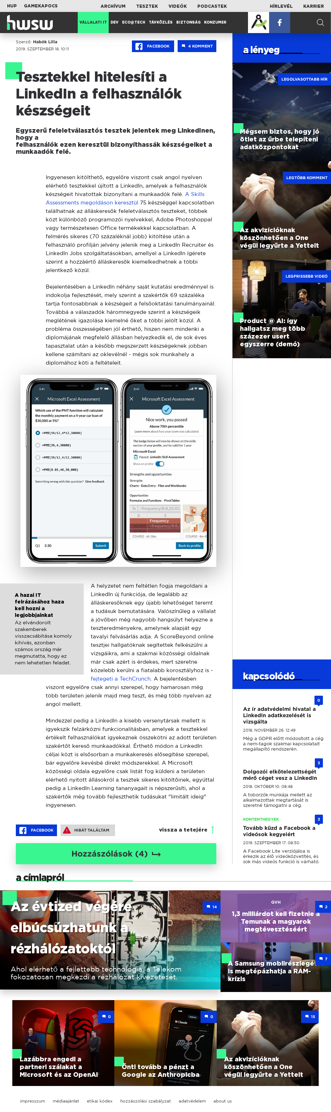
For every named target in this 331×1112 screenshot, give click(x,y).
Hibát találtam (86, 830)
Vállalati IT (93, 22)
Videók (177, 6)
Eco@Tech (133, 22)
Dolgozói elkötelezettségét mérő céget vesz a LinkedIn (280, 775)
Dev (114, 22)
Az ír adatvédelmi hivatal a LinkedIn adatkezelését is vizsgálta (279, 715)
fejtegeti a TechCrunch (121, 679)
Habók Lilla (45, 42)
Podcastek (212, 6)
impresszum (32, 1101)
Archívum (113, 6)
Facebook (153, 46)
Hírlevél (281, 6)
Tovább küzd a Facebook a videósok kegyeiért (279, 831)
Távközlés (161, 22)
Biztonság (188, 22)
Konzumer (215, 22)
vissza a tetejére (183, 830)
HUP (12, 6)
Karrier (313, 6)
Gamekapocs (41, 6)
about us (223, 1101)
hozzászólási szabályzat (145, 1101)
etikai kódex (100, 1101)
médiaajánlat (66, 1101)
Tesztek (147, 6)
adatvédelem (192, 1101)
